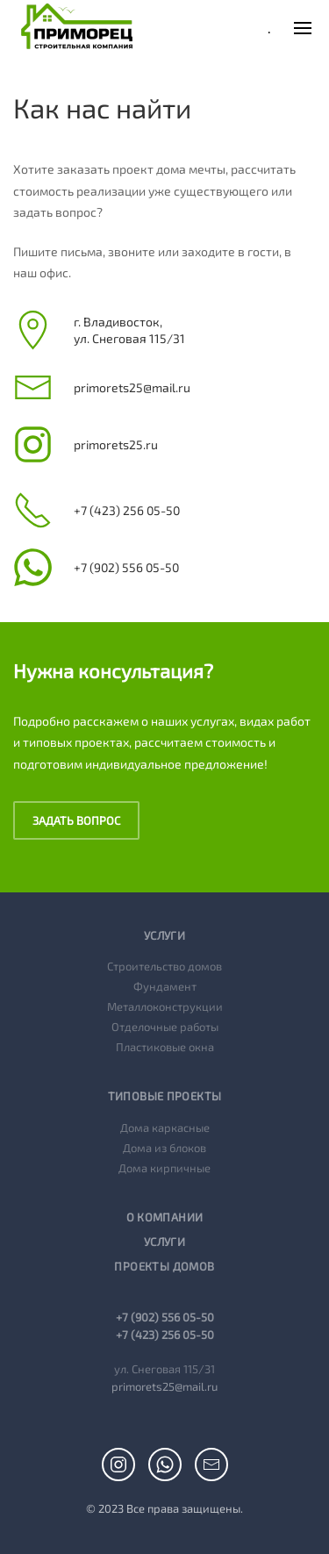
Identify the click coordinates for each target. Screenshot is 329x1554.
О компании (165, 1217)
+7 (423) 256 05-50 (165, 1335)
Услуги (164, 1242)
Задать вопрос (76, 820)
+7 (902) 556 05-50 (165, 1317)
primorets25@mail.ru (164, 1386)
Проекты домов (164, 1266)
